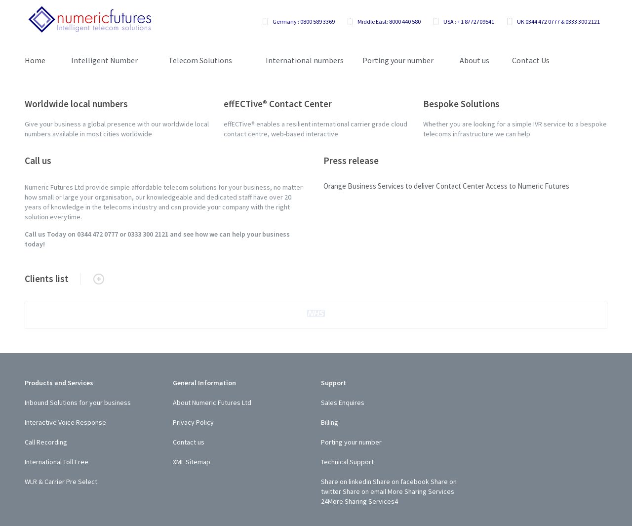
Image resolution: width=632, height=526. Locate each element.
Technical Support (347, 461)
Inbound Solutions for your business (78, 402)
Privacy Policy (193, 422)
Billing (329, 422)
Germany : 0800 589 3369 (304, 21)
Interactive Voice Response (65, 422)
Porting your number (351, 442)
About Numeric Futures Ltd (212, 402)
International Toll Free (56, 461)
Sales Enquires (342, 402)
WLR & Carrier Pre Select (61, 481)
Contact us (188, 442)
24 (324, 501)
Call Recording (46, 442)
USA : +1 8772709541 (468, 21)
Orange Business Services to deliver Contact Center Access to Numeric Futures (446, 186)
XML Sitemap (191, 461)
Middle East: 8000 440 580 (389, 21)
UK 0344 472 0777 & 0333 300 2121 (558, 21)
